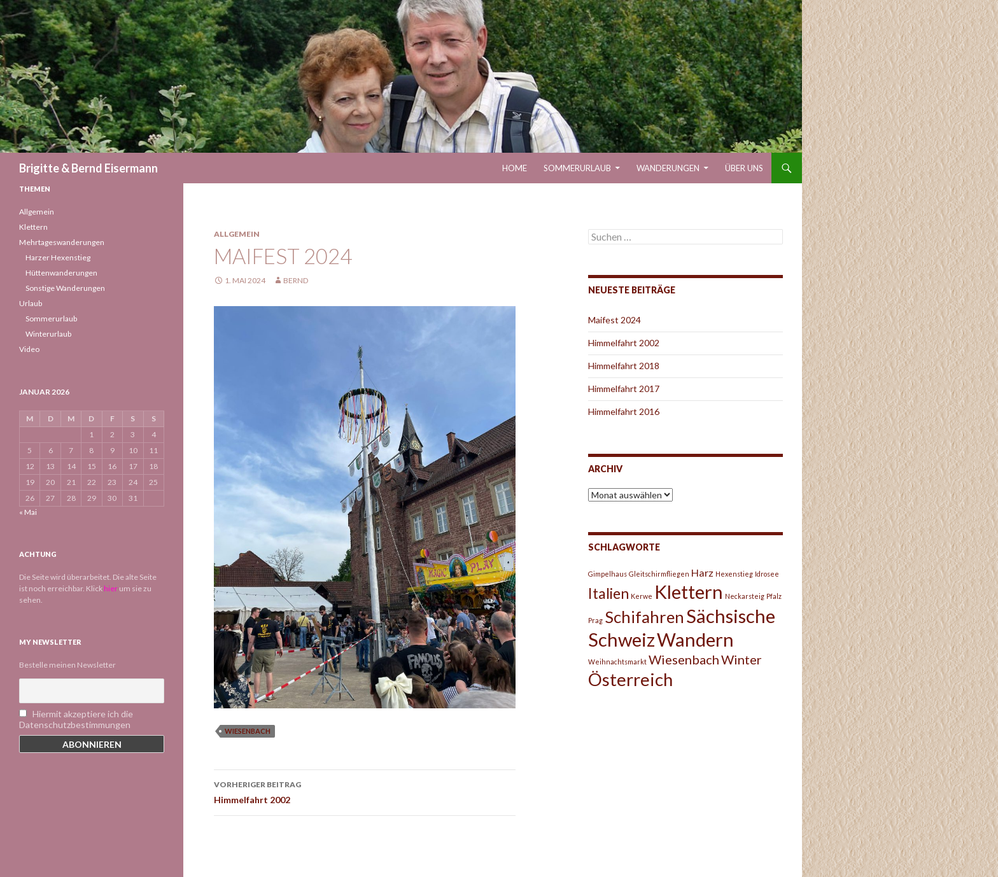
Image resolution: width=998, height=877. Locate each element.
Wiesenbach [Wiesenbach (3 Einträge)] (684, 659)
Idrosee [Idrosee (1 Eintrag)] (767, 574)
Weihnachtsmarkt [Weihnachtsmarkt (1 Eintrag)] (617, 661)
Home (514, 168)
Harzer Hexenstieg (57, 257)
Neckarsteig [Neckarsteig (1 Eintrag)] (744, 596)
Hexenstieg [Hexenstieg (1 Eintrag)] (734, 574)
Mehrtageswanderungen (61, 242)
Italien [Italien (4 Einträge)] (608, 593)
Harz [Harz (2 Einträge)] (702, 572)
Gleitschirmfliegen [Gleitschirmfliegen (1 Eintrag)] (659, 574)
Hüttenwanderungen (61, 272)
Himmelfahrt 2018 (623, 365)
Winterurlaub (48, 334)
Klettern (33, 227)
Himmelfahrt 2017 (623, 388)
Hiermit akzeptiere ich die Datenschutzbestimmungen (76, 719)
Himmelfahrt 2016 (623, 411)
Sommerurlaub (577, 168)
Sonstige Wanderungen (65, 288)
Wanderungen (667, 168)
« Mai (28, 512)
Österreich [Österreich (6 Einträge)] (630, 679)
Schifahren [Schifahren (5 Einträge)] (644, 616)
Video (29, 349)
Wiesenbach (248, 731)
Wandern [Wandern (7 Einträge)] (695, 639)
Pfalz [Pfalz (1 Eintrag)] (774, 596)
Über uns (744, 168)
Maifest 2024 (614, 319)
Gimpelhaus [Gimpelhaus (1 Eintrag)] (607, 574)
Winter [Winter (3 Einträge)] (741, 659)
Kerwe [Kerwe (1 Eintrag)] (641, 596)
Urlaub (30, 303)
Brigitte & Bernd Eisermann (88, 168)
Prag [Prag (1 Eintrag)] (595, 620)
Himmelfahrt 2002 (365, 791)
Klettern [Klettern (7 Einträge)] (688, 591)
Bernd (295, 280)
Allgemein (237, 234)
